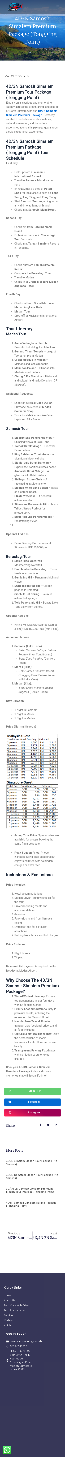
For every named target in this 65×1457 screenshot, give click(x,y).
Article (7, 1325)
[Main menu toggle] (58, 7)
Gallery (8, 1320)
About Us (9, 1300)
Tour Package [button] (14, 1310)
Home (7, 1295)
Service (8, 1315)
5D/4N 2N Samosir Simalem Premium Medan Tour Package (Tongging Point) (30, 1190)
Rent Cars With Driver (16, 1305)
